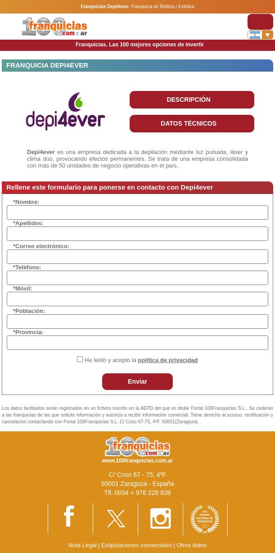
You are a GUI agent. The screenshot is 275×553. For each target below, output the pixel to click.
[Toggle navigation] (260, 22)
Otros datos (191, 545)
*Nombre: (26, 202)
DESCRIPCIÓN (188, 99)
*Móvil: (22, 288)
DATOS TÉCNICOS (188, 123)
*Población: (29, 311)
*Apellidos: (28, 223)
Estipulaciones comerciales (137, 545)
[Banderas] (260, 34)
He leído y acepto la (141, 360)
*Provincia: (28, 332)
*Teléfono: (27, 267)
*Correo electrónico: (41, 246)
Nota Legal (82, 545)
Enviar (137, 381)
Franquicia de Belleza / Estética (162, 6)
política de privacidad (168, 360)
